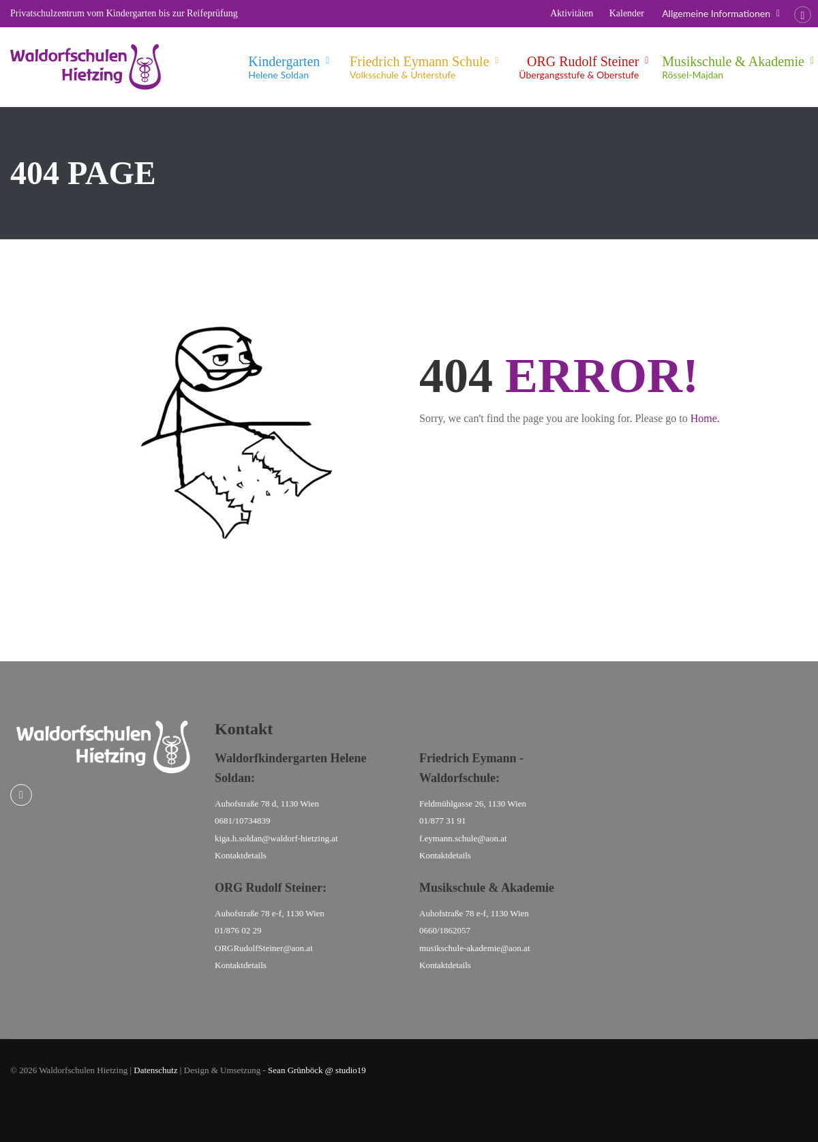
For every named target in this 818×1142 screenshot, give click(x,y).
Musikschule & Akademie (733, 68)
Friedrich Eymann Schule (419, 68)
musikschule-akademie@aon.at (474, 948)
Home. (705, 418)
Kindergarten (284, 68)
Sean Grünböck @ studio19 (317, 1070)
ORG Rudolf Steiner (579, 68)
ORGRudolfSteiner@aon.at (264, 948)
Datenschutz (155, 1070)
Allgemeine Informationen (716, 13)
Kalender (626, 13)
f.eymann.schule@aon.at (463, 838)
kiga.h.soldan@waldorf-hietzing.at (276, 838)
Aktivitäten (571, 13)
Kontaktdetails (241, 855)
